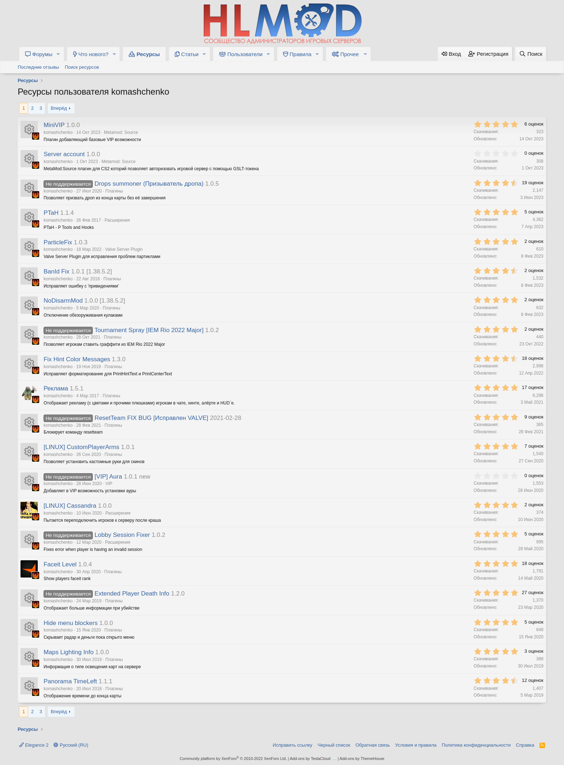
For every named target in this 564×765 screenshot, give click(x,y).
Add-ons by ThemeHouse (362, 758)
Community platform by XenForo (233, 758)
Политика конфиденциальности (476, 745)
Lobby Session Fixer (122, 534)
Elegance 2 (34, 745)
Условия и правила (416, 745)
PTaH (51, 212)
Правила (297, 54)
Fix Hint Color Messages (77, 359)
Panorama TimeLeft (70, 681)
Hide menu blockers (70, 623)
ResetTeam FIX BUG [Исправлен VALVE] (151, 418)
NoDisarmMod (63, 300)
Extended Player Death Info (132, 593)
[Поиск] (530, 53)
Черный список (334, 745)
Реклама (56, 388)
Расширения (117, 220)
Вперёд (59, 108)
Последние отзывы (38, 67)
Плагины (114, 191)
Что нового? (91, 54)
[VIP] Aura (108, 476)
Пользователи (241, 54)
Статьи (187, 54)
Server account (64, 154)
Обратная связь (372, 745)
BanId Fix (56, 271)
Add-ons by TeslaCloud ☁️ (313, 758)
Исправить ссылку (292, 745)
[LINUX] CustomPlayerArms (81, 447)
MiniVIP (54, 125)
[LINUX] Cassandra (70, 505)
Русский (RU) (71, 745)
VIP (108, 483)
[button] (58, 54)
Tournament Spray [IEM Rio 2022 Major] (149, 330)
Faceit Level (60, 564)
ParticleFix (58, 242)
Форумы (39, 54)
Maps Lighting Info (69, 652)
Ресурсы (144, 54)
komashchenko (58, 132)
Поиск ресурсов (82, 67)
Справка (525, 745)
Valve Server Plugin (124, 249)
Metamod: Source (121, 132)
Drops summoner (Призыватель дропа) (149, 183)
